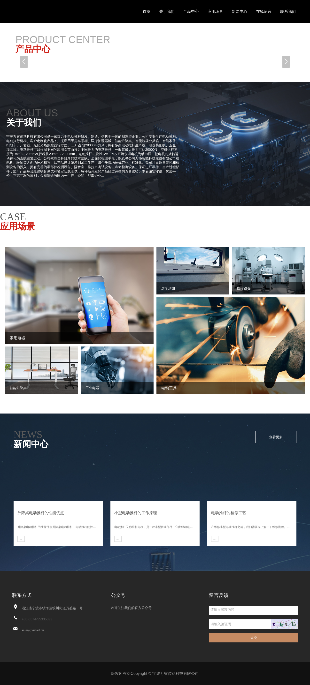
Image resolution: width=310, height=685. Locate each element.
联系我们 (288, 11)
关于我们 (167, 11)
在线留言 (263, 11)
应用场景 (215, 11)
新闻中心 (239, 11)
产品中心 (191, 11)
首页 (146, 11)
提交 (253, 638)
